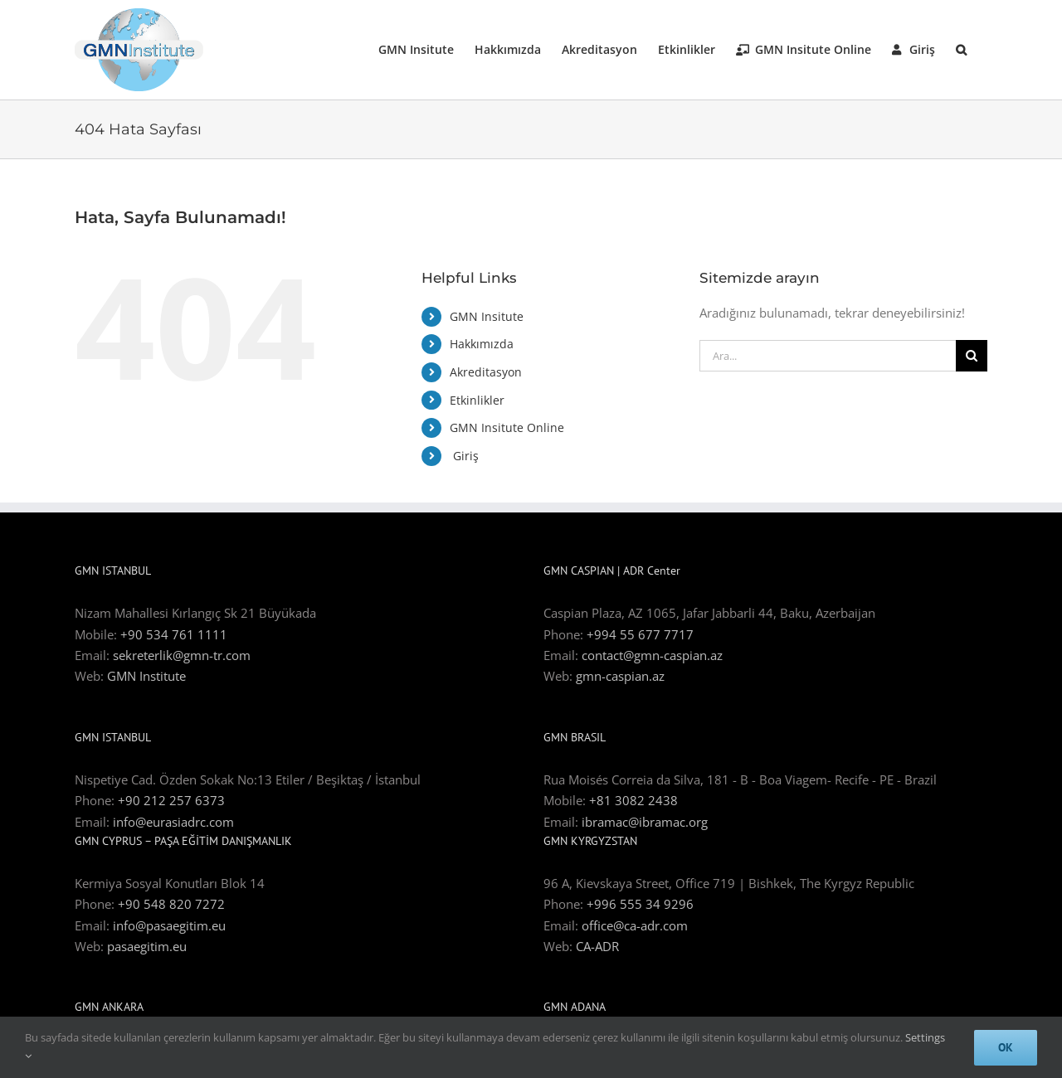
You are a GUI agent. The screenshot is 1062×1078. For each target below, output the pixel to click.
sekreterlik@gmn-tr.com (182, 655)
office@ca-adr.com (635, 925)
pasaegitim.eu (147, 946)
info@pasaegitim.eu (169, 925)
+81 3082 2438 (633, 800)
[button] (961, 50)
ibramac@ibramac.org (645, 821)
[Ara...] (827, 355)
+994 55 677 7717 (640, 634)
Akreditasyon (486, 372)
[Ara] (971, 355)
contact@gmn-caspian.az (652, 655)
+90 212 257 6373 (171, 800)
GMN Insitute (487, 316)
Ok (1005, 1047)
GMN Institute (146, 676)
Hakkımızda (482, 344)
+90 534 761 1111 (173, 634)
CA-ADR (597, 946)
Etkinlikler (477, 400)
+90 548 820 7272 (171, 904)
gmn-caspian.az (620, 676)
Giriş (464, 456)
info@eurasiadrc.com (173, 821)
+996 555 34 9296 (640, 904)
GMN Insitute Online (507, 427)
